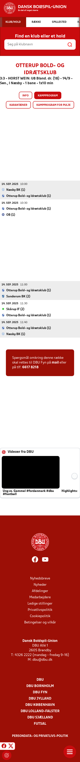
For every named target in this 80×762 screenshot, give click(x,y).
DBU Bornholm (40, 686)
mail (55, 362)
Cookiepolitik (40, 616)
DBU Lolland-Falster (40, 711)
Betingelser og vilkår (40, 622)
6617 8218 (30, 367)
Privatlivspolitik (40, 609)
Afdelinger (40, 591)
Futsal (40, 723)
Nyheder (40, 584)
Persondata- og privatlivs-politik (40, 736)
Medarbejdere (40, 597)
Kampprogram (48, 95)
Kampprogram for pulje (53, 105)
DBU (40, 679)
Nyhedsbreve (40, 578)
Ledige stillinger (40, 603)
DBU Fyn (40, 692)
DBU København (40, 704)
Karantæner (18, 105)
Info (25, 95)
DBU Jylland (40, 698)
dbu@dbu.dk (42, 659)
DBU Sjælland (40, 717)
